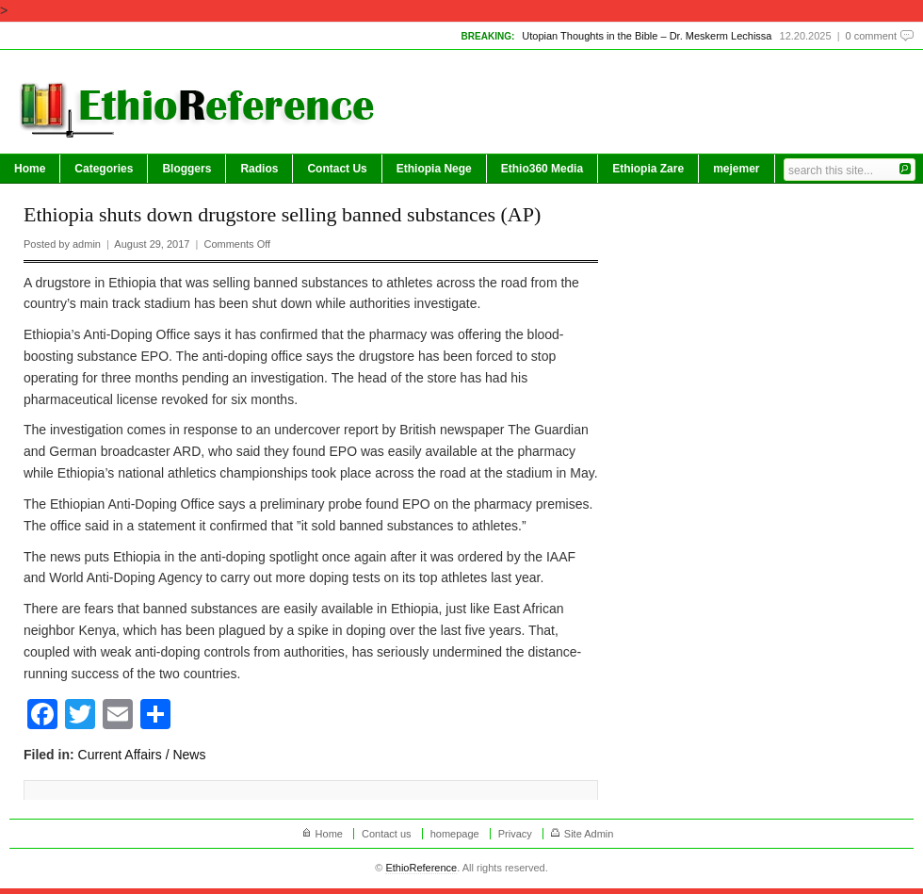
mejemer (736, 168)
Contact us (387, 833)
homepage (454, 833)
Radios (259, 168)
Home (29, 168)
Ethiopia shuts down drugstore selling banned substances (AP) (282, 214)
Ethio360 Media (542, 168)
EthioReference (421, 867)
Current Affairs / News (142, 754)
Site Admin (589, 833)
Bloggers (186, 168)
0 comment (871, 35)
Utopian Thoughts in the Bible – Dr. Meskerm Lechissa (646, 35)
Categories (103, 168)
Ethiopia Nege (434, 168)
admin (87, 244)
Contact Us (336, 168)
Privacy (515, 833)
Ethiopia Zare (648, 168)
